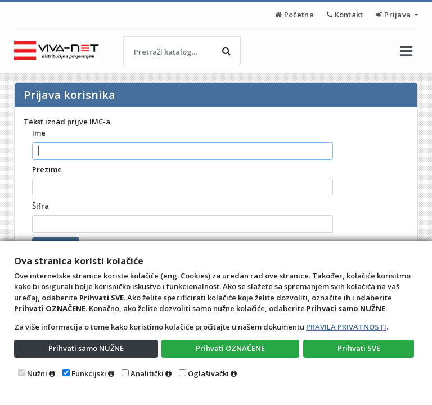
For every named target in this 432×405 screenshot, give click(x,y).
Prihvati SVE (359, 348)
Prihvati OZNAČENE (230, 348)
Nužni (37, 373)
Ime (39, 133)
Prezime (47, 169)
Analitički (147, 373)
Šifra (40, 206)
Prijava (394, 15)
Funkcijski (88, 373)
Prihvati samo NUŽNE (86, 348)
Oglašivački (208, 373)
